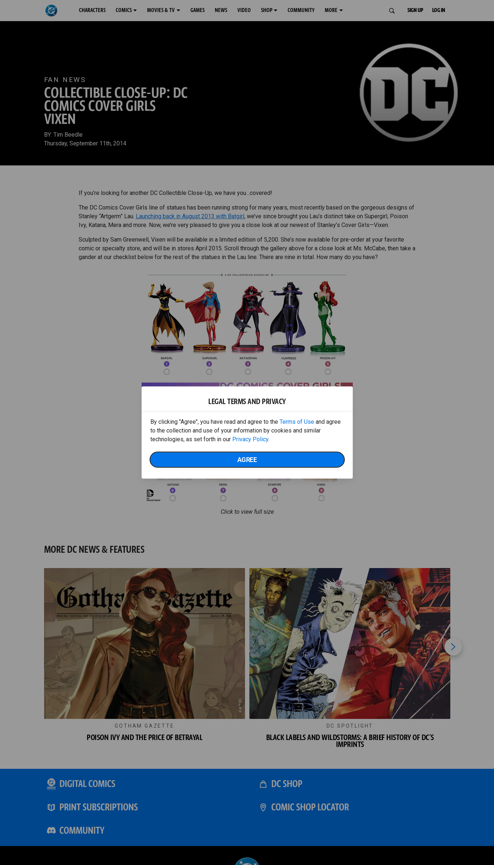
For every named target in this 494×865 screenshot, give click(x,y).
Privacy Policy (250, 439)
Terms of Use (297, 421)
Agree (247, 459)
